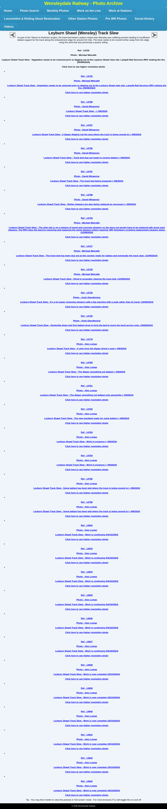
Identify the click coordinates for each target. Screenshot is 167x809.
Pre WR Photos (116, 18)
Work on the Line (89, 10)
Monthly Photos (58, 10)
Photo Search (29, 10)
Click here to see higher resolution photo (83, 67)
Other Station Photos (83, 18)
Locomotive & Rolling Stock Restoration (32, 18)
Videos (9, 26)
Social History (144, 18)
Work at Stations (120, 10)
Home (8, 10)
